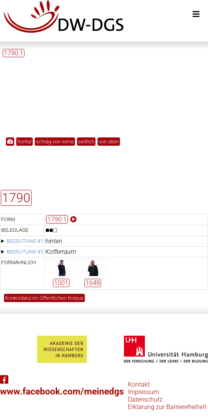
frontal (24, 142)
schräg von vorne (55, 142)
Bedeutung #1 (25, 241)
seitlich (86, 142)
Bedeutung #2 (25, 252)
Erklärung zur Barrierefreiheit (167, 407)
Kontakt (139, 384)
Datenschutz (145, 399)
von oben (109, 142)
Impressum (143, 392)
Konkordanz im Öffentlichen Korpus (44, 298)
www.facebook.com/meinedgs (62, 386)
